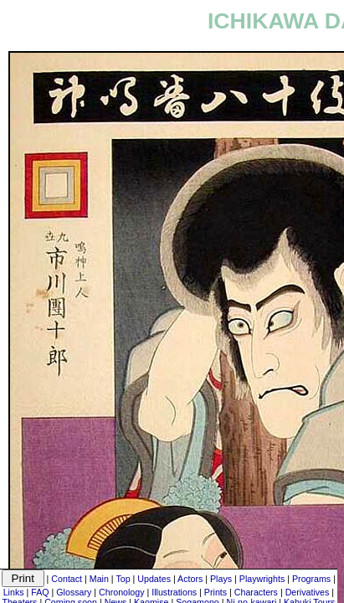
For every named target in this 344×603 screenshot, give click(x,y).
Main (99, 579)
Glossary (73, 592)
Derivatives (307, 592)
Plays (221, 579)
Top (123, 579)
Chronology (122, 592)
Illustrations (174, 592)
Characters (256, 592)
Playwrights (262, 579)
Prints (215, 592)
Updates (154, 579)
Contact (66, 579)
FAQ (40, 592)
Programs (311, 579)
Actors (190, 579)
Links (13, 592)
